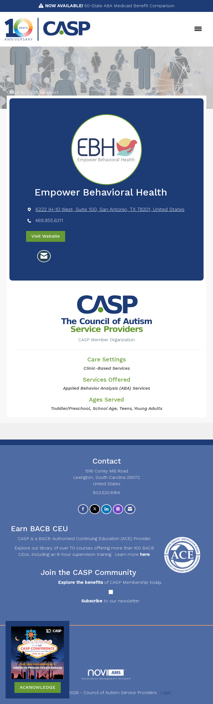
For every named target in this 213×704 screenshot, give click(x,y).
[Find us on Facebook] (83, 509)
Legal (165, 692)
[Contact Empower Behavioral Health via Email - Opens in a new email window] (44, 256)
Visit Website (45, 236)
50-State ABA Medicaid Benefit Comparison (109, 5)
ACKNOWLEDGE (37, 687)
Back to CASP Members (33, 92)
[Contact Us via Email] (130, 509)
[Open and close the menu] (149, 29)
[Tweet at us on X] (95, 509)
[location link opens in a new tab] (110, 209)
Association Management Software (106, 674)
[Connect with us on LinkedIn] (106, 509)
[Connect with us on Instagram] (118, 509)
